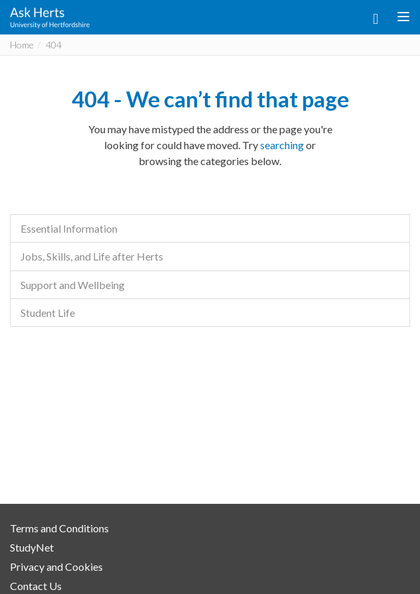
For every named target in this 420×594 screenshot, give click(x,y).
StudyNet (32, 547)
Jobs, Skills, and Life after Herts (92, 256)
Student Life (48, 312)
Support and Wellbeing (73, 284)
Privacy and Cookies (56, 566)
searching (282, 145)
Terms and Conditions (59, 528)
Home (22, 44)
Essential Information (69, 228)
